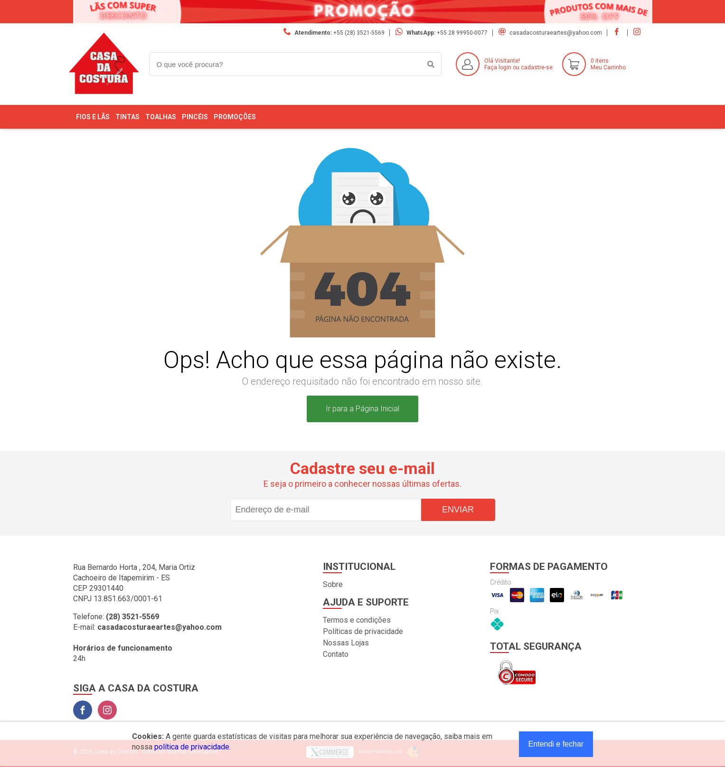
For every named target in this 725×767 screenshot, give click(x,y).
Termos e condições (357, 620)
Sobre (333, 584)
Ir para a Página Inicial (362, 408)
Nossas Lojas (346, 642)
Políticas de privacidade (363, 631)
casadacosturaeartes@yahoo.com (555, 32)
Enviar (458, 509)
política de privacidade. (192, 746)
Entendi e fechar (556, 744)
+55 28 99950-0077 (462, 32)
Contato (335, 654)
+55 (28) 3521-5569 (359, 32)
